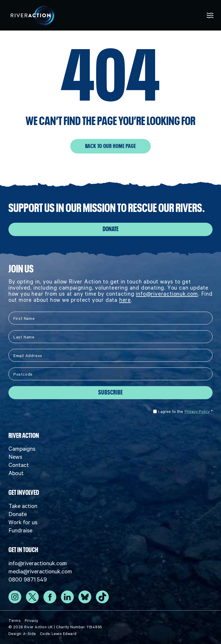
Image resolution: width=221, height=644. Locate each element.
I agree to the (183, 411)
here (125, 300)
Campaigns (21, 448)
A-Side (29, 633)
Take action (22, 506)
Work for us (22, 522)
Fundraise (20, 530)
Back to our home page (110, 146)
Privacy (31, 620)
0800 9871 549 (27, 579)
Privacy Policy (197, 411)
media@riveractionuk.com (40, 571)
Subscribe (110, 392)
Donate (110, 229)
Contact (18, 465)
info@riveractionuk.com (167, 294)
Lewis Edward (64, 633)
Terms (14, 620)
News (15, 457)
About (16, 473)
